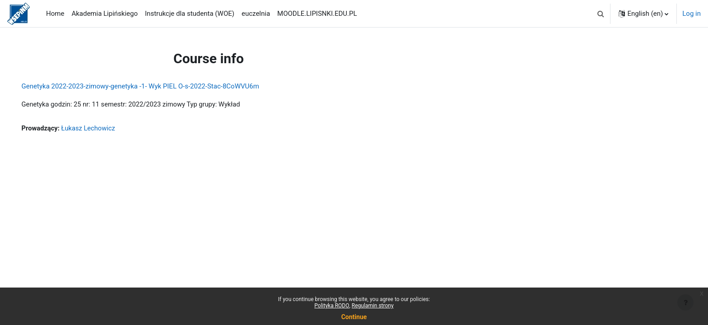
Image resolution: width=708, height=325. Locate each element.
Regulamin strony (373, 305)
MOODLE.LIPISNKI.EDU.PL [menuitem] (317, 13)
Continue (354, 316)
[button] (600, 13)
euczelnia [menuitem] (256, 13)
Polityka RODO (331, 305)
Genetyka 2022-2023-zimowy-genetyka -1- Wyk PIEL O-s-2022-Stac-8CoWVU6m (153, 86)
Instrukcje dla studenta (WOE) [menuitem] (189, 13)
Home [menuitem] (55, 13)
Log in (691, 13)
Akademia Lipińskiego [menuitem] (104, 13)
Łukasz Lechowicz (102, 129)
